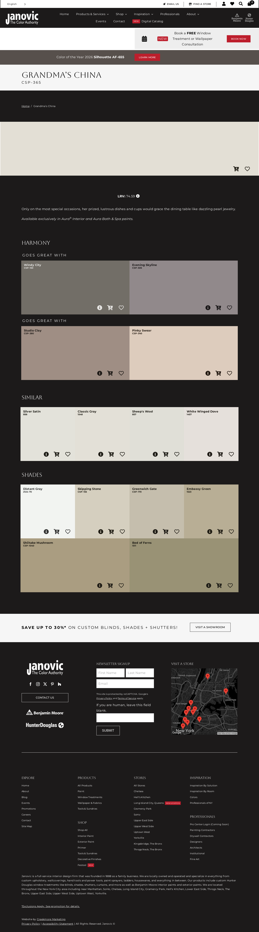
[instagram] (38, 684)
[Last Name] (140, 672)
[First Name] (110, 672)
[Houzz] (59, 684)
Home (25, 106)
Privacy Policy (104, 698)
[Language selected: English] (17, 4)
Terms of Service (127, 698)
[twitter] (45, 684)
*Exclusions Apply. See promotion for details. (51, 906)
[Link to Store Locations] (204, 701)
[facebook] (30, 684)
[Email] (125, 683)
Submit (108, 730)
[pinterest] (52, 684)
